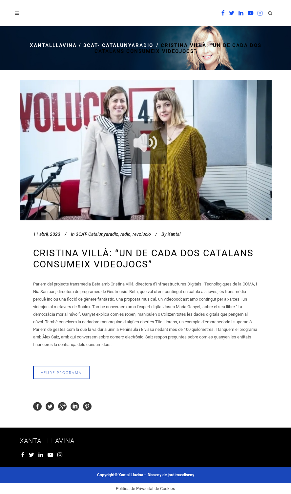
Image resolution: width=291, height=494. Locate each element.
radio (125, 234)
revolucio (142, 234)
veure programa (61, 372)
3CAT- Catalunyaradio (118, 45)
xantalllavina (53, 45)
